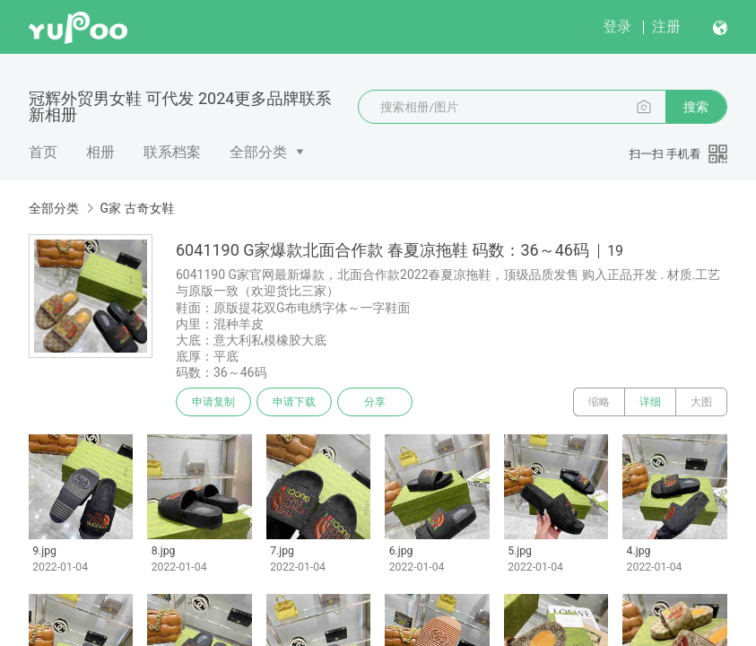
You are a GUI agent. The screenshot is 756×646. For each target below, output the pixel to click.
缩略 (599, 402)
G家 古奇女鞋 (137, 208)
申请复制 (213, 402)
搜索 (695, 107)
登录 (617, 26)
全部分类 (258, 152)
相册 (100, 152)
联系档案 (172, 152)
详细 (650, 402)
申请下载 (294, 402)
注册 (666, 26)
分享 (375, 402)
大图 (701, 402)
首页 (43, 152)
